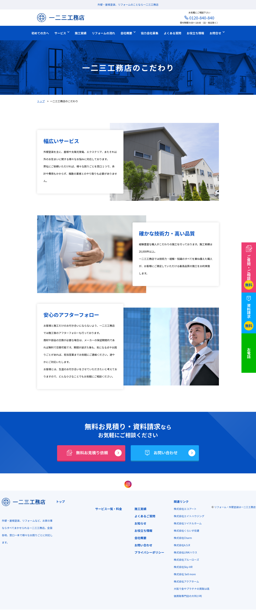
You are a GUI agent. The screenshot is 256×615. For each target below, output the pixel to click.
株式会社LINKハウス (184, 552)
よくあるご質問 (143, 516)
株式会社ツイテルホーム (187, 523)
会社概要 (139, 538)
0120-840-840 (201, 18)
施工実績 (139, 509)
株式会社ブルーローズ (185, 559)
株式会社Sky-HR (182, 567)
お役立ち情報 (142, 530)
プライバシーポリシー (148, 552)
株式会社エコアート (184, 509)
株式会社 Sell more (184, 574)
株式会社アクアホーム (185, 581)
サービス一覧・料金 (107, 509)
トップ (59, 501)
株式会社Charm (182, 538)
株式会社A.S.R (181, 545)
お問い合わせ (142, 545)
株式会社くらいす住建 (185, 530)
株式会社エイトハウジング (188, 516)
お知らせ (139, 523)
